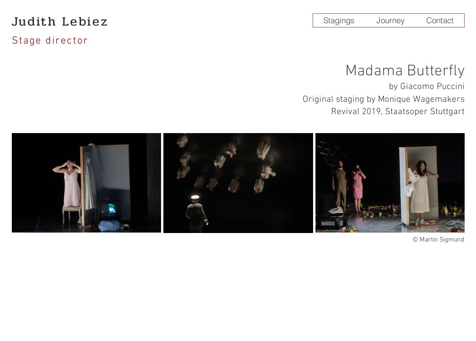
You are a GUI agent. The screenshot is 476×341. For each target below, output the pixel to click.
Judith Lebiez (60, 21)
